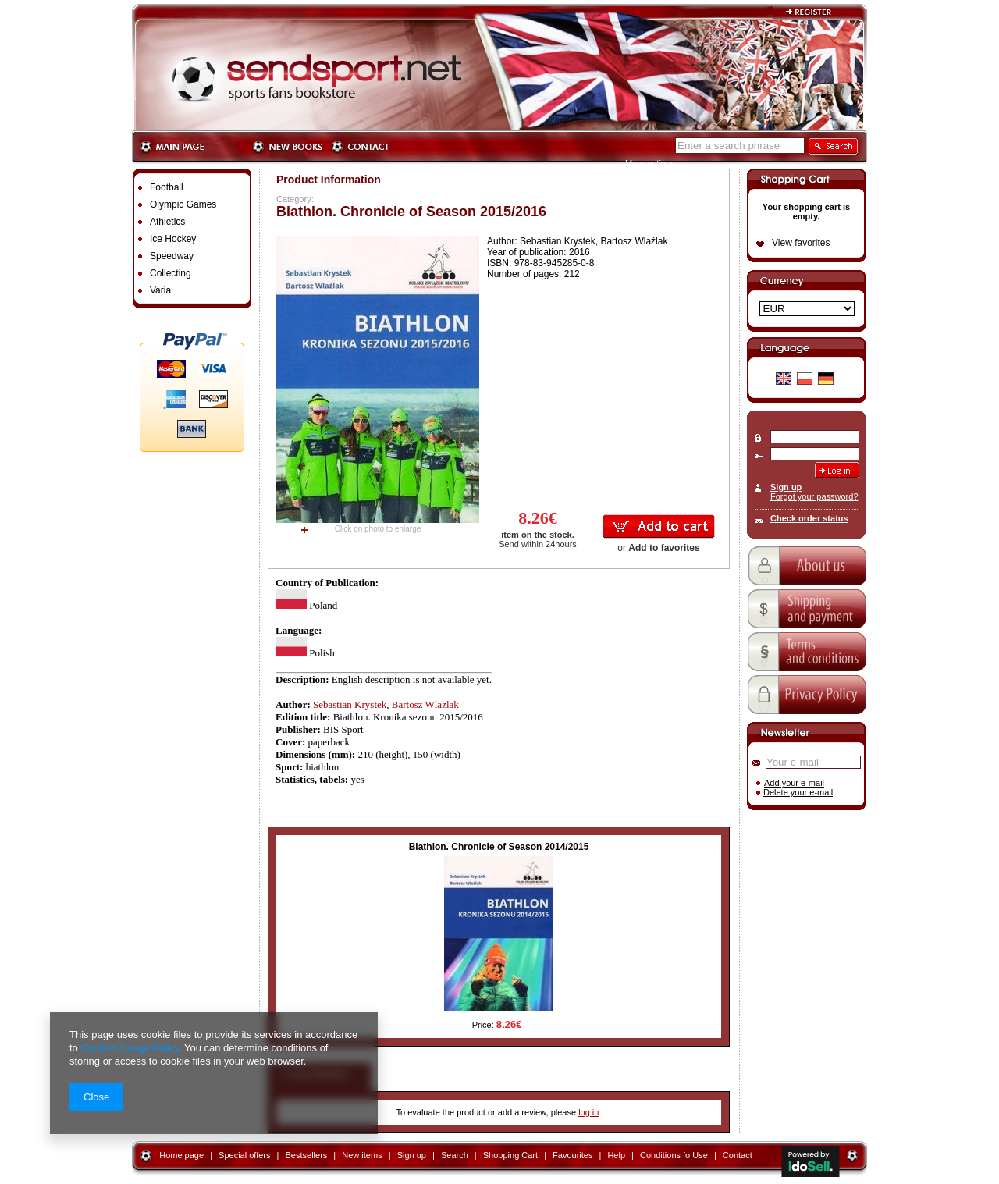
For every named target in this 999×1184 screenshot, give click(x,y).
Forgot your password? (814, 496)
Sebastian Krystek (349, 704)
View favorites (801, 242)
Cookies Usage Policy (129, 1048)
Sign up (786, 487)
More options (650, 163)
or (658, 547)
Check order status (809, 518)
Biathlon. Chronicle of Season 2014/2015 (499, 846)
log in (588, 1112)
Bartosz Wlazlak (425, 704)
